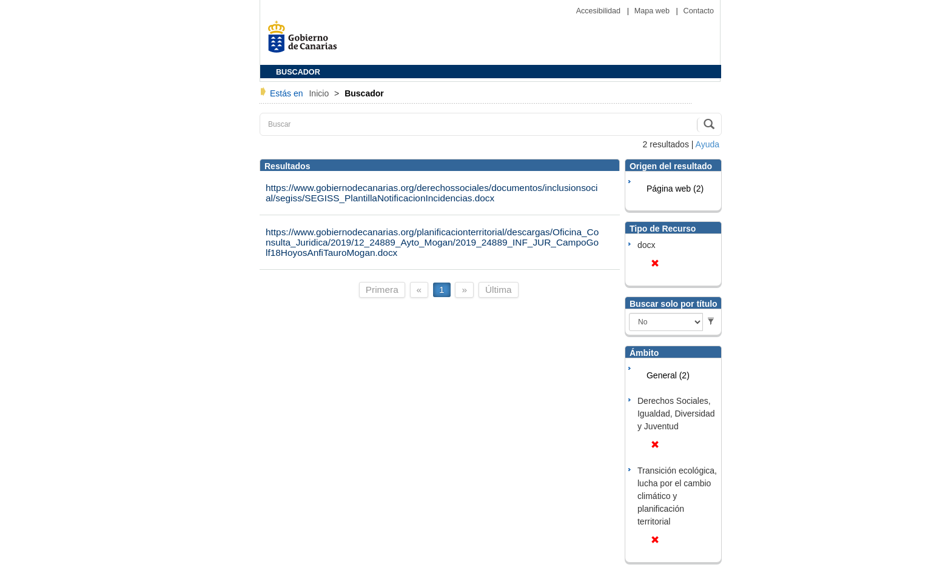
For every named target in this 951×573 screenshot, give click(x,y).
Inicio (320, 93)
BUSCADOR (298, 72)
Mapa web (653, 11)
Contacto (699, 11)
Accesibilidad (599, 11)
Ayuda (707, 144)
